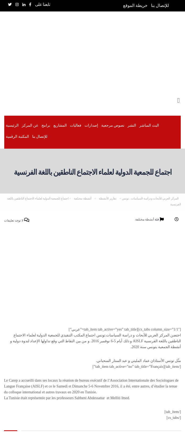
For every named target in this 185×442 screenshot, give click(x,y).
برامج (45, 125)
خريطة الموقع (135, 5)
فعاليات (75, 125)
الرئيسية (12, 125)
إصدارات (91, 125)
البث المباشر (149, 125)
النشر (132, 125)
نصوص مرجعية (113, 125)
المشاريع (60, 125)
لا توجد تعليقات (16, 220)
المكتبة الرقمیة (17, 137)
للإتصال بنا (160, 5)
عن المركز (30, 125)
